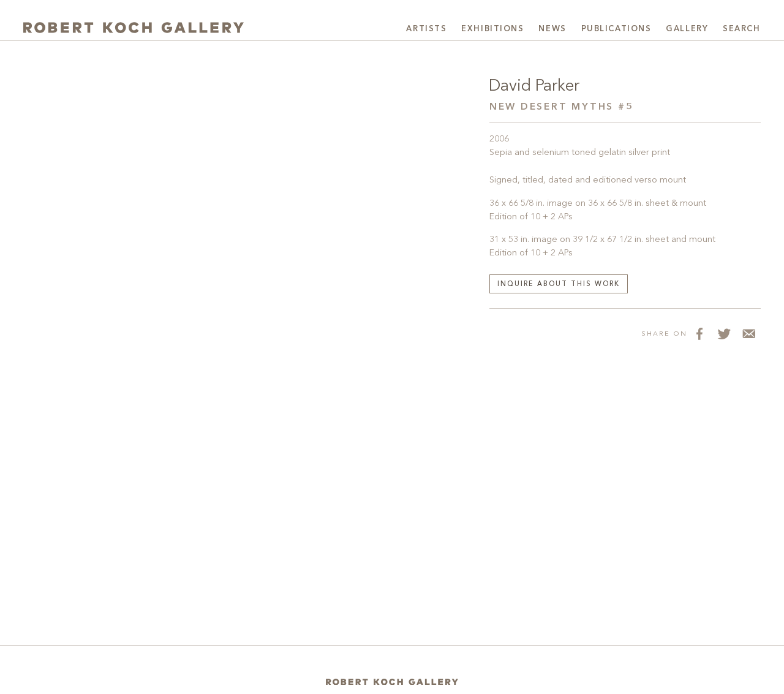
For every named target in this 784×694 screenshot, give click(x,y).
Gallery (687, 29)
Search (741, 29)
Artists (426, 29)
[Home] (392, 682)
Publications (616, 29)
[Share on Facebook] (699, 333)
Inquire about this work (558, 284)
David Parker (534, 86)
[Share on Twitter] (724, 333)
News (552, 29)
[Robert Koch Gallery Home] (133, 27)
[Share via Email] (748, 333)
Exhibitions (492, 29)
